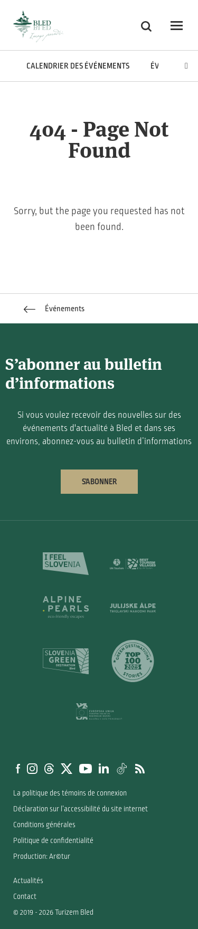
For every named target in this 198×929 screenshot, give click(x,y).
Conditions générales (44, 825)
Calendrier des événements (77, 66)
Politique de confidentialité (53, 841)
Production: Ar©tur (41, 856)
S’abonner (99, 481)
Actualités (28, 881)
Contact (24, 897)
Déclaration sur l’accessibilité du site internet (80, 809)
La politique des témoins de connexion (70, 793)
